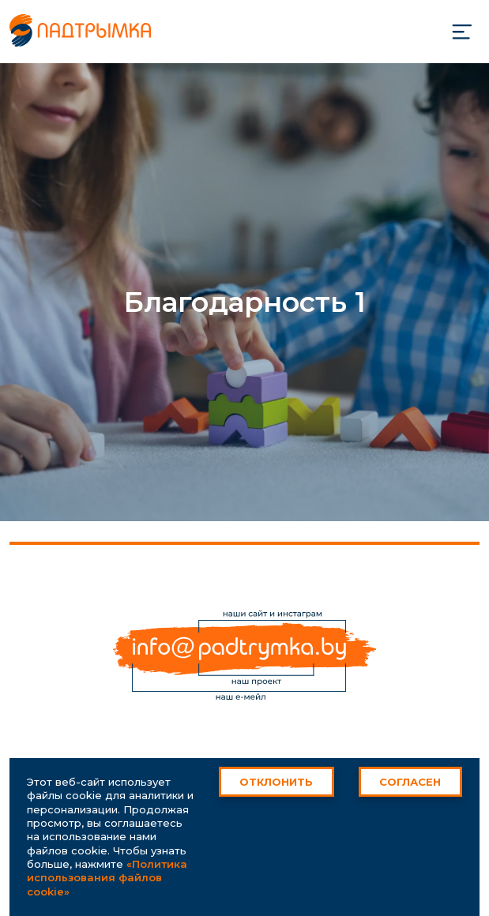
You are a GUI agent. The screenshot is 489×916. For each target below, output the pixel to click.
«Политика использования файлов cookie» (107, 878)
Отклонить (276, 781)
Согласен (410, 781)
